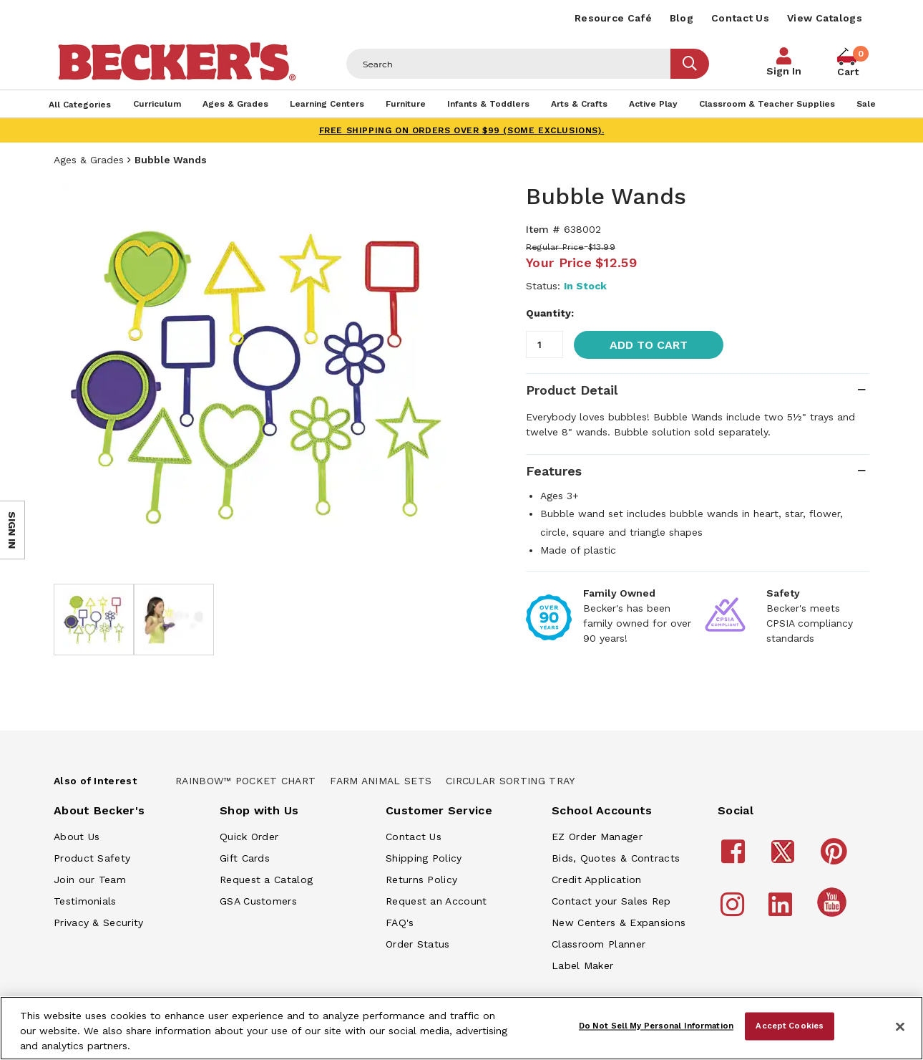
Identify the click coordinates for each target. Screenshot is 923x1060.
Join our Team (90, 879)
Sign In (783, 71)
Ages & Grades (89, 159)
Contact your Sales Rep (611, 901)
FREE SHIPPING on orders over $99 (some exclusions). (462, 130)
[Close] (900, 1027)
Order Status (418, 944)
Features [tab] (554, 470)
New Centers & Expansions (618, 922)
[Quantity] (544, 344)
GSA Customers (258, 901)
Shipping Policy (424, 858)
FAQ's (400, 922)
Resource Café (613, 18)
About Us (76, 836)
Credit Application (596, 879)
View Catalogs (824, 18)
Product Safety (92, 858)
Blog (681, 18)
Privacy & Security (98, 922)
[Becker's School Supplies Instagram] (734, 911)
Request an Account (436, 901)
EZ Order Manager (597, 836)
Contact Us (740, 18)
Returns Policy (421, 879)
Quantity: (550, 313)
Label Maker (582, 965)
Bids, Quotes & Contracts (616, 858)
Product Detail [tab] (571, 390)
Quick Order (249, 836)
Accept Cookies (790, 1026)
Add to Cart (649, 345)
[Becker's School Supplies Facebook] (735, 858)
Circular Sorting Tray (510, 780)
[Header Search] (508, 64)
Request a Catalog (266, 879)
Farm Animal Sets (380, 780)
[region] (461, 1028)
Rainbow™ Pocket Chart (245, 780)
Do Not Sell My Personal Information (656, 1026)
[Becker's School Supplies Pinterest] (836, 858)
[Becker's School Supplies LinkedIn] (782, 911)
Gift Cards (245, 858)
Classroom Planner (598, 944)
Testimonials (85, 901)
